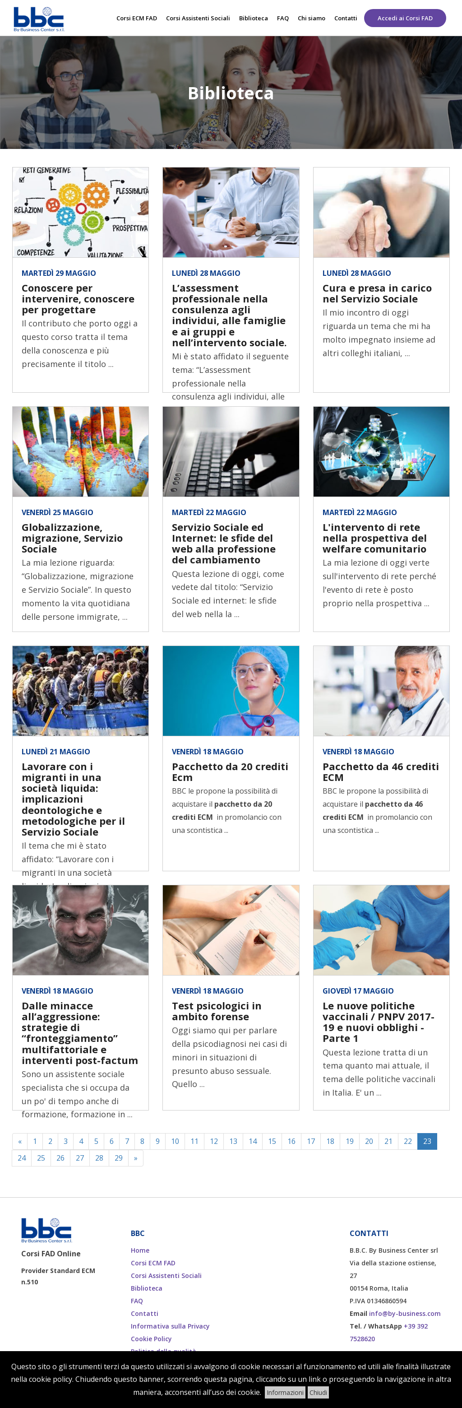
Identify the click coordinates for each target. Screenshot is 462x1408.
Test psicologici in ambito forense (217, 1011)
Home (140, 1250)
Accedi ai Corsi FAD (405, 18)
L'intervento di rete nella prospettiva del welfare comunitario (375, 537)
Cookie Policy (151, 1338)
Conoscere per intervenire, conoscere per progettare (78, 298)
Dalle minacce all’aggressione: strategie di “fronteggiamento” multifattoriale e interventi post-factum (80, 1033)
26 (60, 1158)
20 (369, 1141)
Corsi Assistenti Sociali (198, 18)
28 (99, 1158)
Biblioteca (253, 18)
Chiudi (318, 1392)
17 (311, 1141)
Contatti (345, 18)
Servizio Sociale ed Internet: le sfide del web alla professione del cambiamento (224, 543)
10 (175, 1141)
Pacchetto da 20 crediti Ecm (230, 771)
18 (330, 1141)
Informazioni (285, 1392)
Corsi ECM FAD (136, 18)
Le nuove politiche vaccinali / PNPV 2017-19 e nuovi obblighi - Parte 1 (378, 1022)
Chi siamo (311, 18)
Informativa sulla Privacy (170, 1326)
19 (350, 1141)
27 (80, 1158)
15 (272, 1141)
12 (214, 1141)
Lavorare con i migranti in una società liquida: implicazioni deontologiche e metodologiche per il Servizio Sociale (73, 798)
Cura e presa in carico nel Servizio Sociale (377, 293)
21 (388, 1141)
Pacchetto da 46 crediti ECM (381, 771)
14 (253, 1141)
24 (22, 1158)
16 (291, 1141)
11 (194, 1141)
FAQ (283, 18)
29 (119, 1158)
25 (41, 1158)
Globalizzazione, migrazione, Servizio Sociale (72, 537)
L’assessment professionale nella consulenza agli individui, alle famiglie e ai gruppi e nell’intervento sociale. (229, 315)
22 (408, 1141)
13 (233, 1141)
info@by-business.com (405, 1313)
